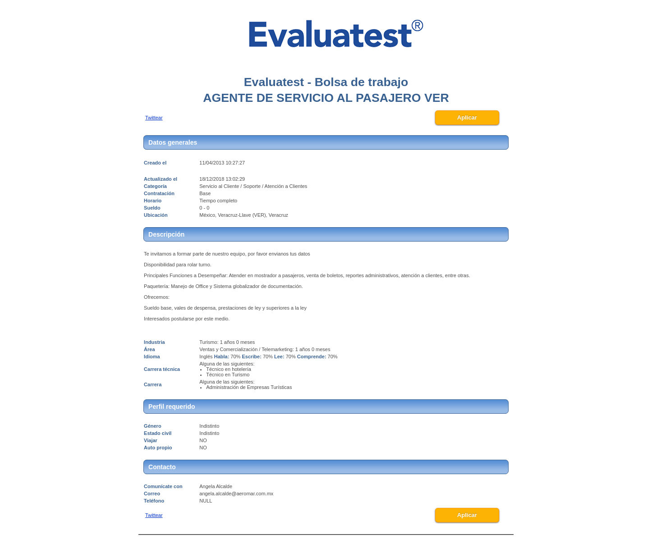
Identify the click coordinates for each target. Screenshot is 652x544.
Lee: (279, 356)
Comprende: (311, 356)
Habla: (222, 356)
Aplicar (467, 117)
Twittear (154, 117)
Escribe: (251, 356)
